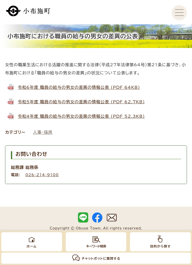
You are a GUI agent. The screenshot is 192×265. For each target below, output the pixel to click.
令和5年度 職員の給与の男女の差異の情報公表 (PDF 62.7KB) (81, 102)
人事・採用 (43, 132)
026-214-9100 (42, 175)
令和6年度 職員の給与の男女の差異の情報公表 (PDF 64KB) (79, 87)
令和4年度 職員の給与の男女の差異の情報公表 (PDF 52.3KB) (81, 116)
